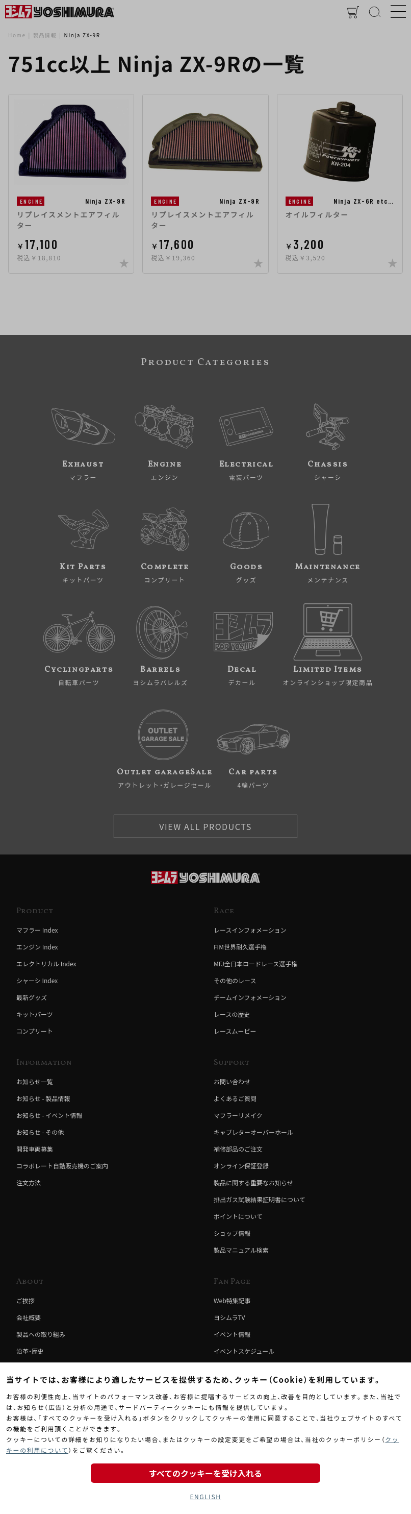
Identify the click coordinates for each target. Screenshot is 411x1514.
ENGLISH (205, 1496)
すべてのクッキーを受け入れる (205, 1473)
